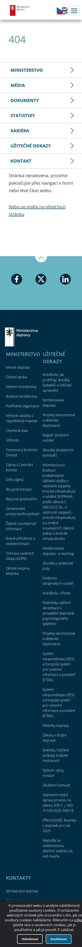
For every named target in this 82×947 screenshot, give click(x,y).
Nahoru (41, 259)
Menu (74, 11)
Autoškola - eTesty (56, 593)
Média (17, 85)
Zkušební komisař (56, 785)
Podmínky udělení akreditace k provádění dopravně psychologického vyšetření (58, 613)
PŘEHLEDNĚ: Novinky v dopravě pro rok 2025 (59, 825)
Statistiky (22, 115)
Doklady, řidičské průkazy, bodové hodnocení (56, 755)
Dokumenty (24, 100)
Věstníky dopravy (56, 725)
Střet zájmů (14, 479)
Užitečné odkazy (30, 146)
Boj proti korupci (19, 489)
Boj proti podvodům (21, 499)
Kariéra (19, 131)
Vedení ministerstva (21, 386)
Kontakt (20, 161)
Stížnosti (12, 440)
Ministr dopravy (18, 367)
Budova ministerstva (21, 396)
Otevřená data (17, 430)
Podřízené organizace (22, 406)
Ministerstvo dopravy (19, 10)
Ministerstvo (26, 70)
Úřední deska (16, 377)
